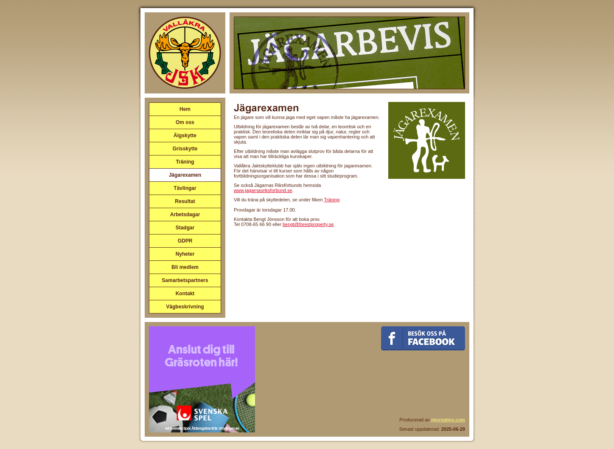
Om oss (185, 122)
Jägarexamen (185, 175)
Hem (185, 109)
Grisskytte (185, 149)
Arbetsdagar (185, 214)
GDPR (185, 241)
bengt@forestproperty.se (308, 224)
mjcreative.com (448, 419)
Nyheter (185, 254)
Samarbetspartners (185, 280)
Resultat (185, 201)
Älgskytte (185, 135)
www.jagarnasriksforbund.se (263, 190)
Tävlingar (185, 188)
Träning (185, 162)
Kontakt (185, 294)
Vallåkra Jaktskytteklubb (185, 53)
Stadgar (185, 228)
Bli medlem (185, 267)
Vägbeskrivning (185, 307)
